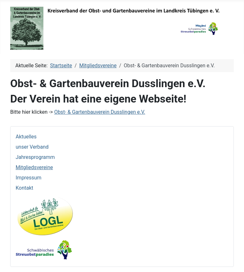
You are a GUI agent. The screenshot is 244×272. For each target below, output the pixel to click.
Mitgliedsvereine (34, 167)
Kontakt (24, 188)
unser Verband (32, 147)
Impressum (29, 178)
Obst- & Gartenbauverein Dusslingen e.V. (99, 112)
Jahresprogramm (35, 157)
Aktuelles (26, 137)
